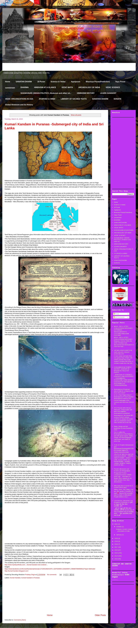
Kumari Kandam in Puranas (30, 578)
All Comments (119, 317)
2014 (116, 556)
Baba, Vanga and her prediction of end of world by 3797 (123, 428)
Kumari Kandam (15, 578)
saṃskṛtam (10, 88)
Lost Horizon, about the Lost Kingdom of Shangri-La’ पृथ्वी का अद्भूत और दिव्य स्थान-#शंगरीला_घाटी (123, 503)
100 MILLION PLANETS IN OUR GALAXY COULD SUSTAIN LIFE (123, 352)
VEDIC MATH (67, 87)
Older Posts (100, 615)
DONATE (117, 99)
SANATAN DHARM (24, 82)
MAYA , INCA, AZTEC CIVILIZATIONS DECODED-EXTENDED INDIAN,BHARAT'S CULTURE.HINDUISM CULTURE (123, 331)
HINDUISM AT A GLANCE (45, 87)
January (119, 535)
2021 (116, 524)
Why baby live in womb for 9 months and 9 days (123, 486)
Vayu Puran (120, 82)
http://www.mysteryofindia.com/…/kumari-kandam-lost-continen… (26, 565)
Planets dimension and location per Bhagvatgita (122, 470)
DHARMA (24, 87)
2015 (116, 553)
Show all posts (76, 115)
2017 (116, 547)
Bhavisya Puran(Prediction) (98, 82)
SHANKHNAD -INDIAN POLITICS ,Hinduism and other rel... (45, 93)
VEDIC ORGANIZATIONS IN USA (19, 99)
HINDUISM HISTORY (86, 93)
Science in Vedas (58, 82)
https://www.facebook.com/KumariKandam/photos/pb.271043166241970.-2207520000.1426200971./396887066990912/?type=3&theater (50, 569)
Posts (116, 314)
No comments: (52, 574)
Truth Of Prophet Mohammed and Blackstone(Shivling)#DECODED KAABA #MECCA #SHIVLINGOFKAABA (124, 448)
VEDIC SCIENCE (113, 87)
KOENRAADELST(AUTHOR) (123, 230)
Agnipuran (75, 82)
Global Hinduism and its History (19, 105)
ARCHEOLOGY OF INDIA (89, 87)
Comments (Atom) (20, 620)
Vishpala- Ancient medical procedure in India (124, 530)
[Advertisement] (55, 596)
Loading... (115, 568)
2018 (116, 544)
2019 (116, 541)
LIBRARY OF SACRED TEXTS (74, 99)
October (119, 527)
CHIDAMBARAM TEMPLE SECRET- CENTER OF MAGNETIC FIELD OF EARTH (123, 369)
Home (7, 82)
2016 (116, 550)
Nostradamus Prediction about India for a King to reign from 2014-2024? (124, 391)
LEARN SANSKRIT (108, 93)
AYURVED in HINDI (47, 99)
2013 (116, 559)
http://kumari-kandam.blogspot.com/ (16, 571)
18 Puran (41, 82)
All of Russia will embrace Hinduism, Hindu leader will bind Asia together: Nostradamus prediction (123, 410)
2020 (116, 538)
